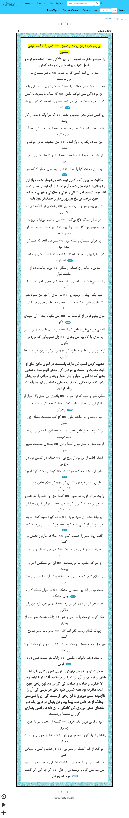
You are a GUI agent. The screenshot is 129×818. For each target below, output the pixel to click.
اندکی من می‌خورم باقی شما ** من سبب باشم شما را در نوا (64, 330)
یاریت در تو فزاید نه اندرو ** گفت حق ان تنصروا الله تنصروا (64, 496)
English (108, 19)
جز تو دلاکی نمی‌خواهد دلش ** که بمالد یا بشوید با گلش (64, 94)
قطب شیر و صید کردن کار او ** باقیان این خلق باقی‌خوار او (65, 396)
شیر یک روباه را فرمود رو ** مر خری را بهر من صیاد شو (64, 295)
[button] (27, 3)
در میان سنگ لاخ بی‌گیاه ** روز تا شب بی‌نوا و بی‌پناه (64, 220)
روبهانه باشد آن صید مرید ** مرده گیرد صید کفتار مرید (64, 517)
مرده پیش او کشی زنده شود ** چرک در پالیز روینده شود (64, 525)
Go (114, 10)
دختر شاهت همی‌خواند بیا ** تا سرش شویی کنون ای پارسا (64, 86)
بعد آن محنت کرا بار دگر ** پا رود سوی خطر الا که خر (64, 169)
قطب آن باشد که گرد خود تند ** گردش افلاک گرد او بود (64, 471)
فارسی (124, 18)
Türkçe (116, 19)
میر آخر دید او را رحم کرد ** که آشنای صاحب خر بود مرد (64, 762)
